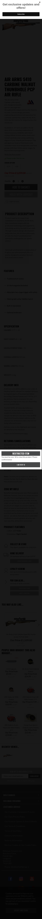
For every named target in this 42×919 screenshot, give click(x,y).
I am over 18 (21, 464)
